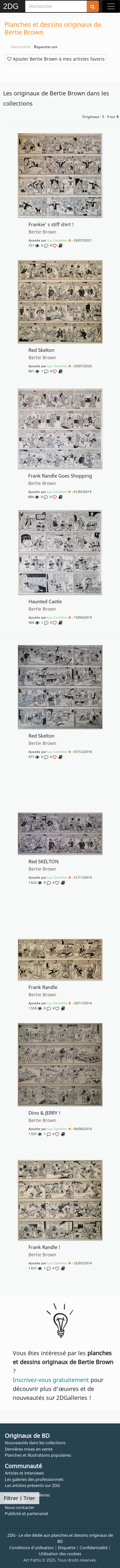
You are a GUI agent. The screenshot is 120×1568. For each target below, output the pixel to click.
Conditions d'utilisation (31, 1547)
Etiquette (67, 1547)
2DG (11, 6)
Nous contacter (19, 1507)
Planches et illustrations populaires (38, 1455)
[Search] (56, 6)
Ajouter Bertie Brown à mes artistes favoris (56, 59)
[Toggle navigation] (111, 6)
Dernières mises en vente (28, 1449)
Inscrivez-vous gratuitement (51, 1380)
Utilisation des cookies (60, 1554)
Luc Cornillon (57, 240)
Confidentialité (94, 1547)
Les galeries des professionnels (34, 1479)
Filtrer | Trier (19, 1498)
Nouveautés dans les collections (35, 1442)
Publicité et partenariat (26, 1513)
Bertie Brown (42, 232)
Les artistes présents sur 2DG (32, 1485)
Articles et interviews (24, 1473)
